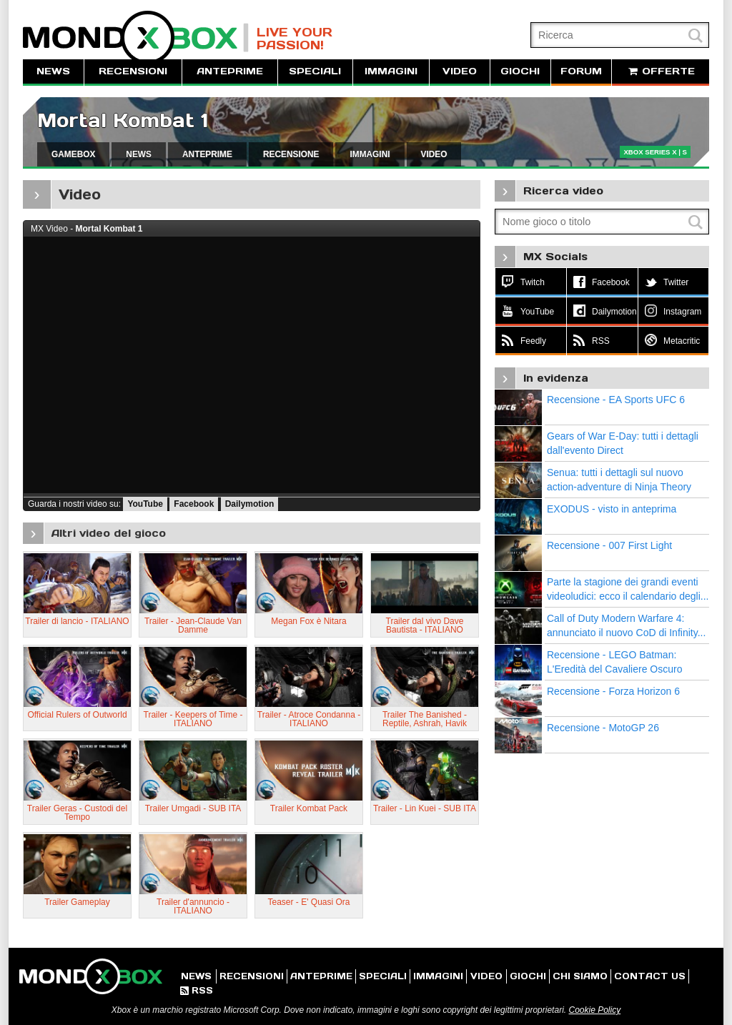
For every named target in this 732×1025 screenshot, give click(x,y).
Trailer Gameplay (77, 902)
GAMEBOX (73, 154)
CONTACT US (650, 976)
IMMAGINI (391, 71)
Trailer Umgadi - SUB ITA (193, 808)
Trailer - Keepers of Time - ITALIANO (193, 719)
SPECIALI (315, 71)
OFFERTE (660, 71)
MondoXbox (136, 37)
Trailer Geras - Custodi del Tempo (77, 812)
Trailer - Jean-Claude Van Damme (193, 625)
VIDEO (459, 71)
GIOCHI (520, 71)
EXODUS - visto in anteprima (611, 509)
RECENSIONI (133, 71)
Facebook (194, 504)
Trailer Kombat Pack (308, 808)
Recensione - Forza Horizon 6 (613, 691)
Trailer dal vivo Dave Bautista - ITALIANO (425, 625)
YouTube (145, 504)
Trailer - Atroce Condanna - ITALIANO (308, 719)
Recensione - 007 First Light (609, 545)
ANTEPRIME (230, 71)
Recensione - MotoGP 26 (603, 727)
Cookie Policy (594, 1010)
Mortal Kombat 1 (122, 120)
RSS (196, 990)
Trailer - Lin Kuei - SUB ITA (424, 808)
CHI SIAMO (580, 976)
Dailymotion (249, 504)
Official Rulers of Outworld (77, 715)
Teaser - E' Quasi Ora (309, 902)
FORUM (581, 71)
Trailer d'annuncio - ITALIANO (193, 906)
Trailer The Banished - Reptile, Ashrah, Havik (424, 719)
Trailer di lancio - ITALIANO (77, 621)
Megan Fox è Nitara (308, 621)
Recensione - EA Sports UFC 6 (616, 399)
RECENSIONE (291, 154)
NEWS (53, 71)
